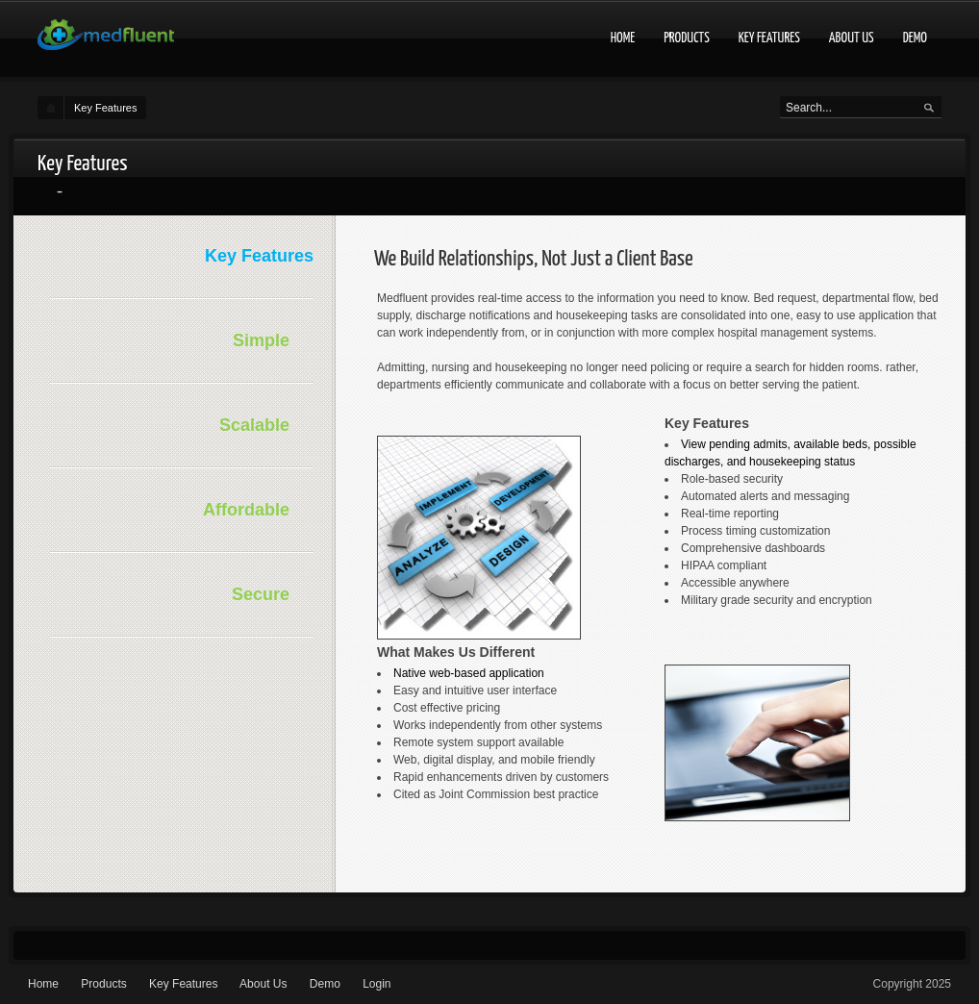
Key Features (769, 38)
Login (376, 984)
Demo (915, 38)
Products (687, 38)
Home (623, 38)
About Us (851, 38)
